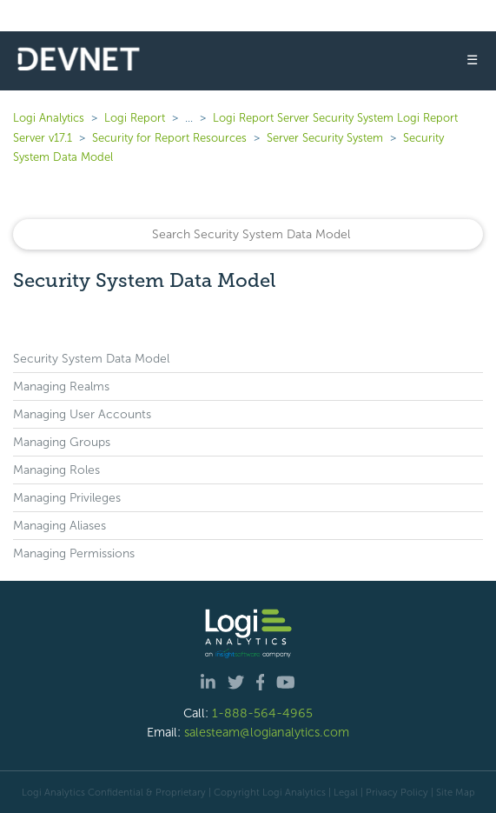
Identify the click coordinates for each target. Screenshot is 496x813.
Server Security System (325, 137)
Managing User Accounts (82, 414)
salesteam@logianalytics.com (266, 732)
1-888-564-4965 (262, 713)
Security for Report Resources (169, 137)
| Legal (343, 792)
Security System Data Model (91, 358)
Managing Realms (61, 386)
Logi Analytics (48, 117)
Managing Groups (61, 442)
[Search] (248, 234)
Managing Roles (56, 470)
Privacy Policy (397, 792)
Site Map (455, 792)
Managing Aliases (59, 525)
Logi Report (134, 117)
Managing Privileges (67, 497)
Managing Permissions (74, 553)
